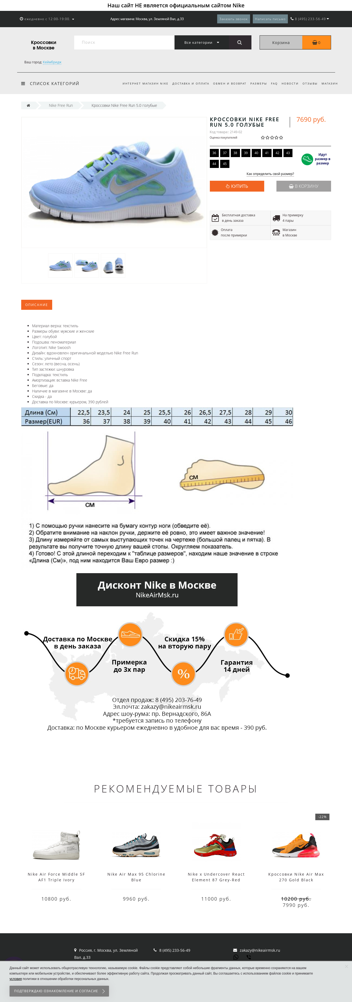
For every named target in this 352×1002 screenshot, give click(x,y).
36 (214, 153)
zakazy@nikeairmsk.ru (260, 950)
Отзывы (309, 83)
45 (225, 163)
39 (246, 153)
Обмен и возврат (225, 83)
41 (267, 153)
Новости (288, 83)
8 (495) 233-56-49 (174, 950)
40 (256, 153)
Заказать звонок (233, 19)
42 (277, 153)
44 (214, 163)
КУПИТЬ (239, 186)
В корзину (303, 186)
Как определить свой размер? (270, 174)
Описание (36, 304)
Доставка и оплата (185, 83)
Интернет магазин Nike (140, 83)
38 (235, 153)
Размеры (255, 83)
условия (16, 979)
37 (225, 153)
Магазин (330, 83)
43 (288, 153)
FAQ (272, 83)
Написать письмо (270, 19)
